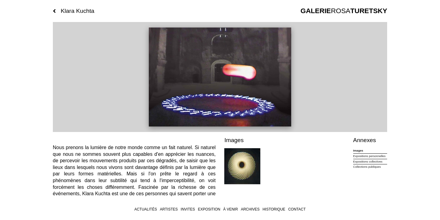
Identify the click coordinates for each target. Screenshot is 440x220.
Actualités (145, 209)
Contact (297, 209)
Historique (273, 209)
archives (250, 209)
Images (358, 150)
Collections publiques (367, 166)
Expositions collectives (368, 161)
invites (188, 209)
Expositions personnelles (369, 156)
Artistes (169, 209)
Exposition (209, 209)
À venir (230, 209)
